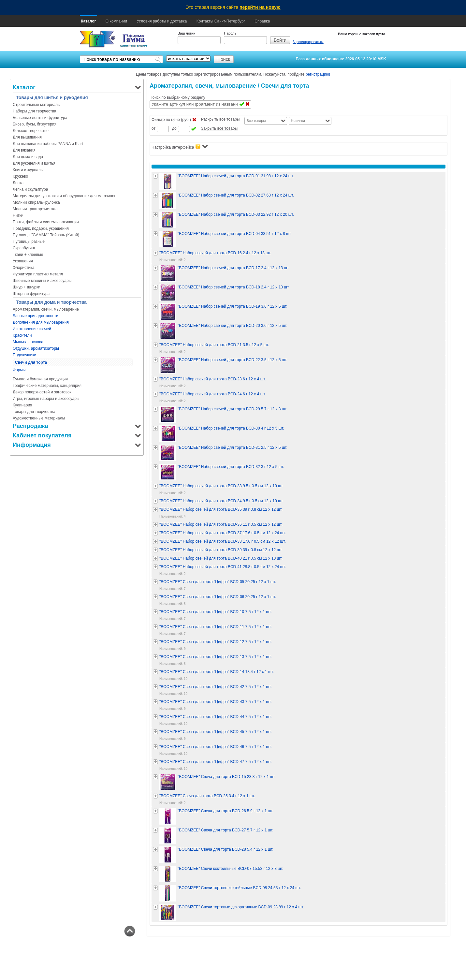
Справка (262, 21)
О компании (116, 21)
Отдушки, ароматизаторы (36, 348)
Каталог (88, 21)
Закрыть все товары (219, 128)
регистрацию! (318, 74)
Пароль (230, 33)
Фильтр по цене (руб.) (171, 119)
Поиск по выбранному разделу (177, 97)
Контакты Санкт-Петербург (221, 21)
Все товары (256, 121)
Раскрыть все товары (220, 119)
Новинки (298, 121)
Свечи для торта (31, 362)
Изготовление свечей (32, 329)
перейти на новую (260, 7)
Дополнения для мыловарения (41, 322)
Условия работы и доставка (162, 21)
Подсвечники (24, 355)
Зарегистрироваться (308, 42)
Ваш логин (186, 33)
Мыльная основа (28, 342)
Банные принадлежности (35, 316)
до (174, 128)
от (153, 128)
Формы (19, 370)
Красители (22, 335)
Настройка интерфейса (180, 147)
